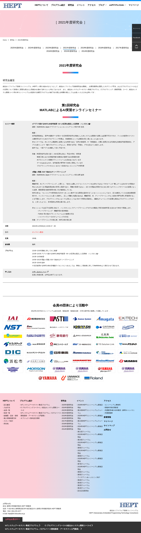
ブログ (100, 5)
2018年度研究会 (104, 48)
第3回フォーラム (84, 483)
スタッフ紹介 (8, 421)
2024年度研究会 (34, 48)
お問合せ (107, 430)
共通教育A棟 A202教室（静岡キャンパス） (120, 410)
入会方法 (7, 407)
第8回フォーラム (84, 456)
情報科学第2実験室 (111, 407)
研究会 (70, 5)
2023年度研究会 (52, 48)
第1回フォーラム (84, 488)
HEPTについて (40, 5)
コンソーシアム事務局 (112, 405)
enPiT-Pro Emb (116, 5)
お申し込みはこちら (39, 272)
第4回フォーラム (84, 480)
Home (5, 40)
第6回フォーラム (84, 472)
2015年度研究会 (70, 51)
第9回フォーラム (84, 448)
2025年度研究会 (16, 48)
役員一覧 (7, 413)
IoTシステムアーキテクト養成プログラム (35, 405)
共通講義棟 (109, 413)
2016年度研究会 (53, 51)
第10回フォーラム (84, 440)
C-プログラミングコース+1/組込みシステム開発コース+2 (68, 525)
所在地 (6, 424)
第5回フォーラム (84, 474)
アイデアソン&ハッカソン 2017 (89, 477)
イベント (80, 5)
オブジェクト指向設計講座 (30, 418)
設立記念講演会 (83, 491)
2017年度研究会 (122, 48)
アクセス (91, 5)
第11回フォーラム (84, 432)
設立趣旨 (7, 405)
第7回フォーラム (84, 464)
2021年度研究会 (69, 48)
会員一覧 (7, 410)
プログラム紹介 (57, 5)
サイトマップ (109, 426)
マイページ (134, 5)
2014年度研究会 (88, 51)
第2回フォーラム (84, 485)
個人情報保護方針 (10, 418)
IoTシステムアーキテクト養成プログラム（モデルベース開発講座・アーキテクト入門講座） (42, 529)
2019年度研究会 (87, 48)
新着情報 (107, 417)
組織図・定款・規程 (11, 415)
